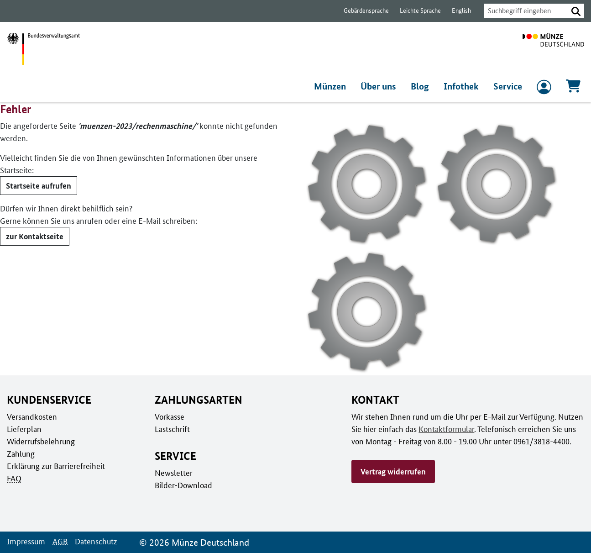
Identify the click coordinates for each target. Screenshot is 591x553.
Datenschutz (93, 541)
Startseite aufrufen (38, 173)
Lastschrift (172, 429)
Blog (422, 86)
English (456, 11)
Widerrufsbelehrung (40, 441)
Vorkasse (169, 416)
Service (507, 86)
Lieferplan (23, 429)
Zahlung (20, 453)
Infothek (462, 86)
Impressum (25, 541)
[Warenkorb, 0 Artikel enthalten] (573, 89)
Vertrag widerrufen (393, 471)
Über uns (381, 86)
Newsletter (173, 473)
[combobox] (523, 11)
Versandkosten (31, 416)
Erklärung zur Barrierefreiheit (55, 466)
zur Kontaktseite (33, 224)
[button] (576, 11)
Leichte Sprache (416, 11)
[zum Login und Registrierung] (544, 89)
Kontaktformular (444, 429)
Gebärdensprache (362, 11)
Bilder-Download (182, 485)
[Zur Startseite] (553, 49)
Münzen (332, 86)
